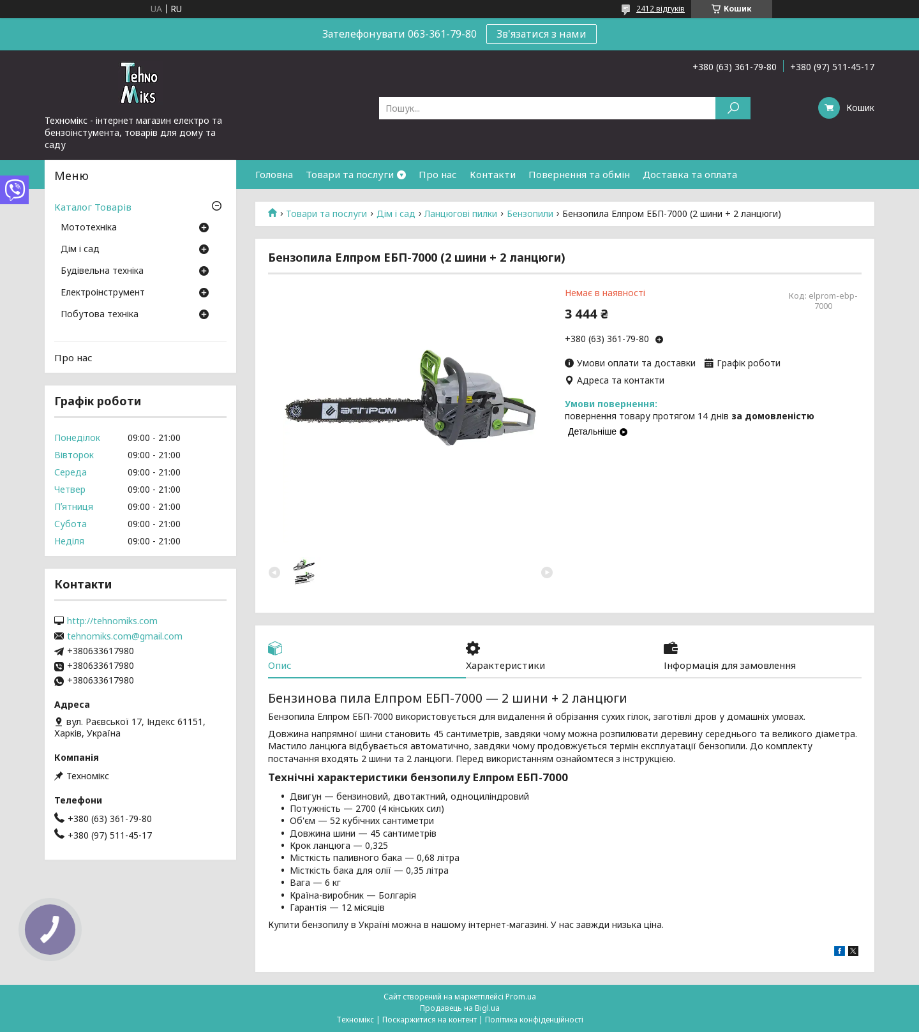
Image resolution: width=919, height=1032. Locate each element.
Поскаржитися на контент (429, 1019)
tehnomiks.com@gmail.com (125, 636)
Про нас (438, 174)
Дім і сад (396, 214)
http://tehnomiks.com (112, 621)
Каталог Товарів (92, 206)
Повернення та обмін (579, 174)
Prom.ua (520, 996)
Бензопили (530, 214)
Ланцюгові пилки (460, 214)
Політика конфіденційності (534, 1019)
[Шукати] (733, 108)
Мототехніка (89, 228)
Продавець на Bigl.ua (460, 1008)
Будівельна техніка (102, 271)
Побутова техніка (99, 315)
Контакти (493, 174)
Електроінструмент (103, 293)
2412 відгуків (660, 8)
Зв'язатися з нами (542, 34)
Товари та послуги (350, 174)
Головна (274, 174)
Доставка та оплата (690, 174)
